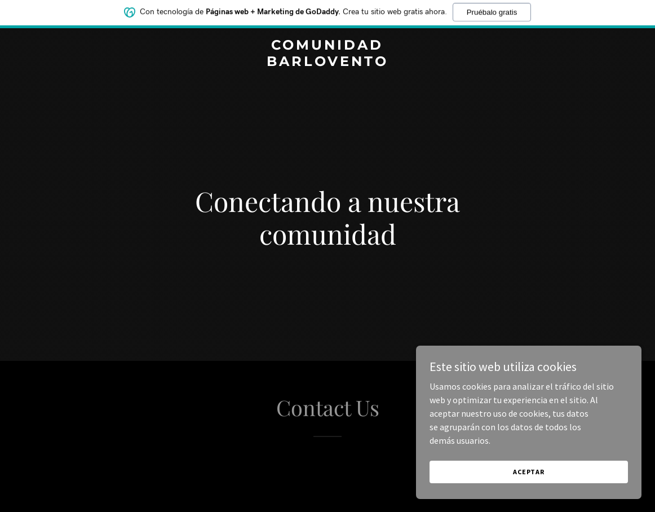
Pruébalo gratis (492, 9)
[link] (327, 62)
